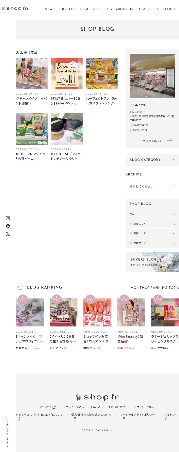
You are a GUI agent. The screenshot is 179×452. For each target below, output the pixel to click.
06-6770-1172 (140, 125)
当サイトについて (144, 407)
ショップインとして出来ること (82, 407)
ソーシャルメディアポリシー (137, 414)
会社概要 (45, 407)
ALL (132, 214)
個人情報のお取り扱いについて (91, 414)
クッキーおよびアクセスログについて (39, 414)
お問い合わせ (117, 407)
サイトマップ (170, 417)
